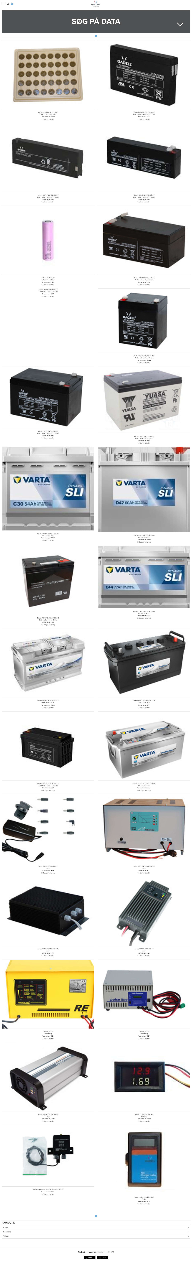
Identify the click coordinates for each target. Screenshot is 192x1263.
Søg (8, 4)
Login (12, 4)
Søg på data (96, 21)
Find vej (81, 1252)
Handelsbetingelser (96, 1252)
